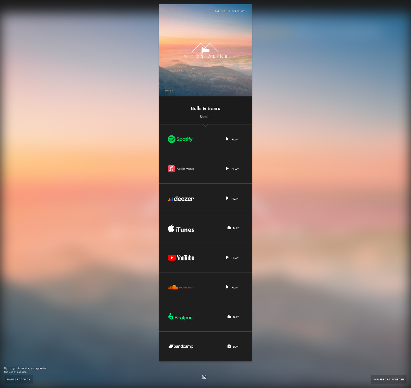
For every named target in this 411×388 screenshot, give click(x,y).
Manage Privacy (18, 379)
